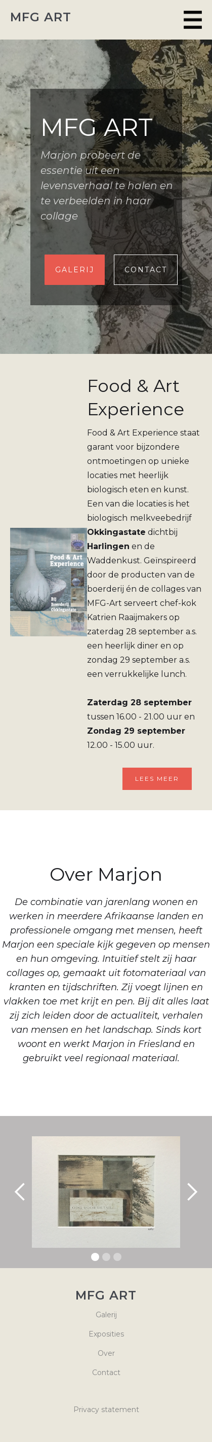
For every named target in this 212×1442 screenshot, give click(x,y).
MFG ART (40, 17)
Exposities (106, 1334)
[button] (193, 20)
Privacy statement (106, 1409)
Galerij (106, 1314)
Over (106, 1353)
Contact (145, 269)
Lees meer (157, 778)
